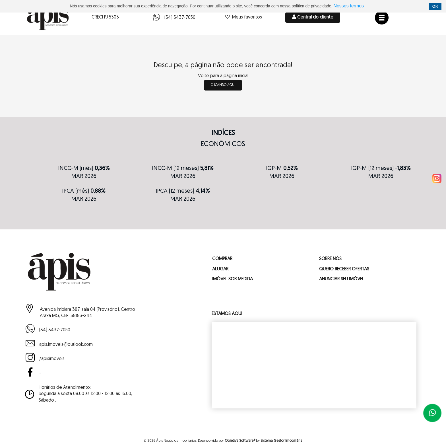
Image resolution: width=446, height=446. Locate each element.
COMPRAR (222, 259)
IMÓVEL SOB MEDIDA (232, 279)
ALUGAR (220, 269)
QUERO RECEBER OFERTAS (344, 269)
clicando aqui (223, 85)
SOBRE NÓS (330, 259)
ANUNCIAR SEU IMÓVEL (341, 279)
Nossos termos (348, 5)
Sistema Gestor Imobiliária (281, 441)
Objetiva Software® (240, 441)
